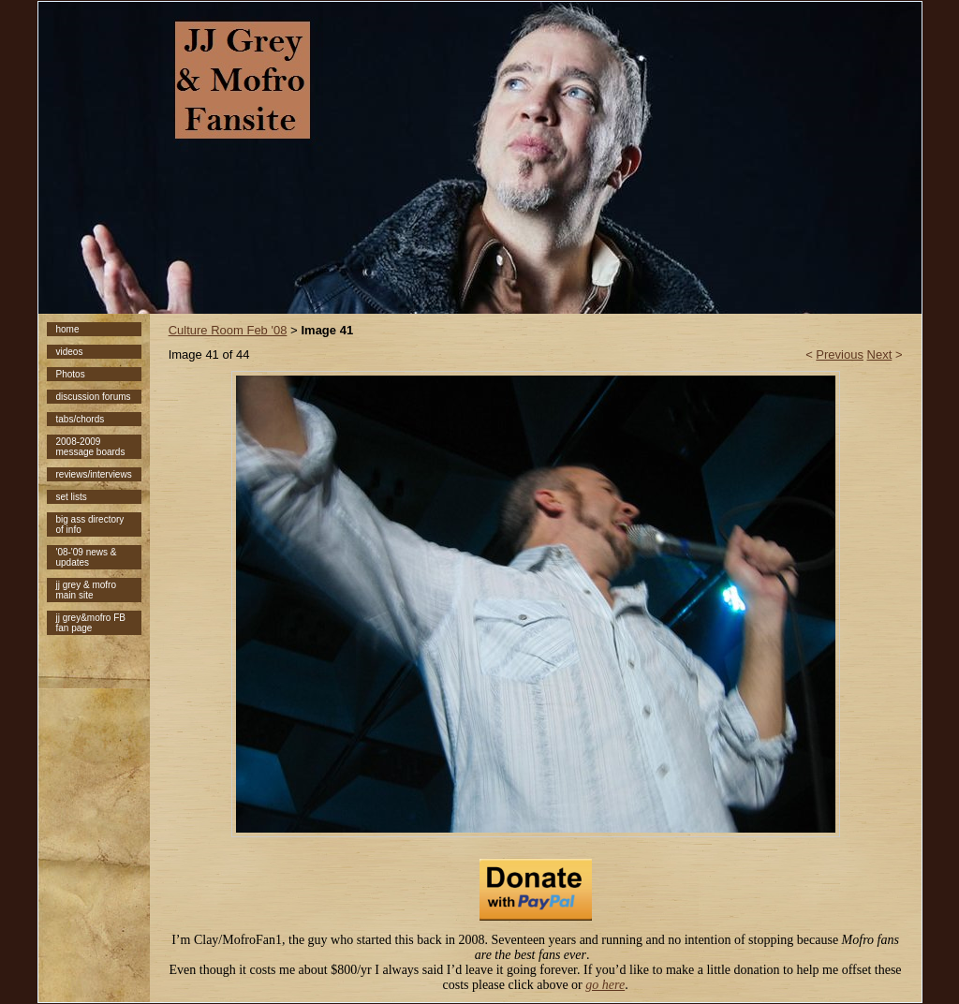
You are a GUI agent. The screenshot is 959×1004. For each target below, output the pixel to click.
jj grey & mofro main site (86, 590)
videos (69, 352)
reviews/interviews (94, 474)
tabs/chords (80, 419)
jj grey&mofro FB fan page (90, 623)
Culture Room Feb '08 (228, 330)
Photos (70, 374)
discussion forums (93, 396)
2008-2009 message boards (90, 446)
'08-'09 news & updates (86, 557)
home (68, 329)
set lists (71, 497)
